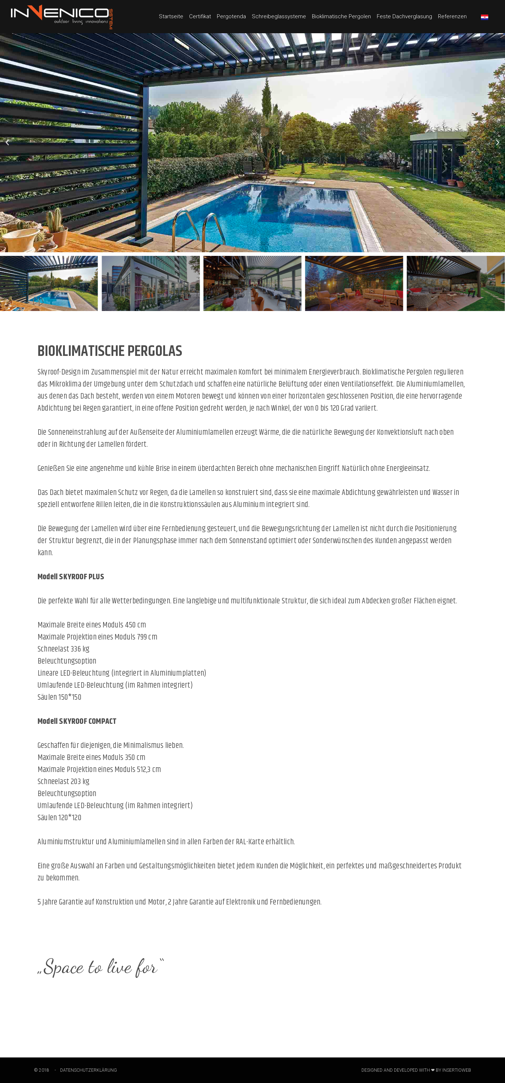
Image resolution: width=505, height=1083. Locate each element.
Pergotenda (231, 16)
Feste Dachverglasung (404, 16)
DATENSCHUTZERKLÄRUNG (88, 1070)
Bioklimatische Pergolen (341, 16)
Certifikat (200, 16)
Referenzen (452, 16)
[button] (7, 142)
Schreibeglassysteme (279, 16)
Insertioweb (456, 1070)
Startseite (171, 16)
